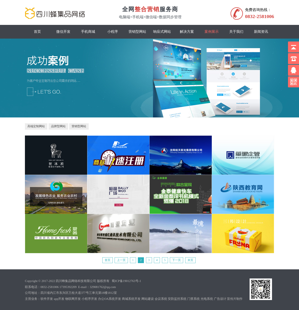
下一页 (176, 260)
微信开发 (63, 32)
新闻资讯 (261, 32)
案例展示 (212, 32)
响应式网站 (162, 32)
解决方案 (187, 32)
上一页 (121, 260)
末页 (190, 260)
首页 (37, 32)
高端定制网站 (36, 126)
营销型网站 (137, 32)
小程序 (112, 32)
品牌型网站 (58, 126)
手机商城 (88, 32)
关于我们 (236, 32)
